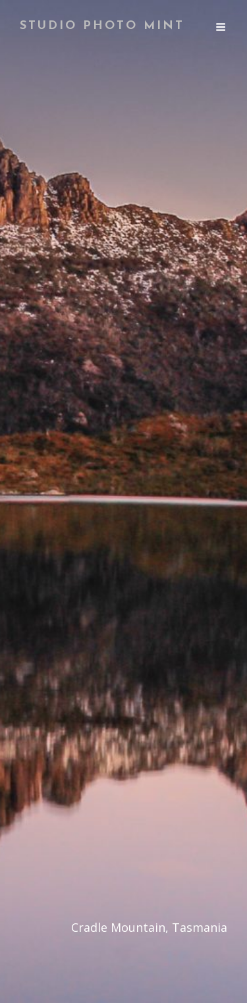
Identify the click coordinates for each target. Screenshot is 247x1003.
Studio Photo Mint (102, 26)
